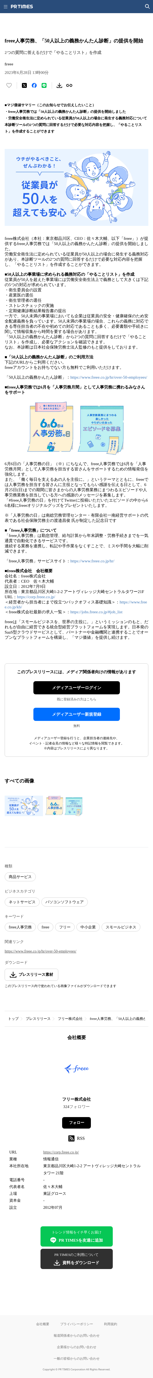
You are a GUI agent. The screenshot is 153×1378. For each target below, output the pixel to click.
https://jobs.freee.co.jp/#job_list (96, 612)
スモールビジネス (121, 927)
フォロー (76, 1123)
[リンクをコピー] (69, 85)
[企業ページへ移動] (76, 1070)
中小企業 (88, 927)
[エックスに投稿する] (24, 85)
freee (45, 927)
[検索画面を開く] (147, 6)
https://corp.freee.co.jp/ (36, 597)
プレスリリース (38, 1019)
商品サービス (20, 877)
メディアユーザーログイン (76, 688)
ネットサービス (22, 902)
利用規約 (110, 1324)
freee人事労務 (20, 927)
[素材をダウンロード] (59, 85)
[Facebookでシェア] (34, 85)
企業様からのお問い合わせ (76, 1347)
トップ (13, 1019)
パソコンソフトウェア (64, 902)
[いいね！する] (9, 85)
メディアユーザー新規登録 (76, 714)
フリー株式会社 (70, 1019)
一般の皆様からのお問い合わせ (77, 1358)
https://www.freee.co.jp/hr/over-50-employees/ (108, 377)
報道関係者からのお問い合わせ (77, 1335)
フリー (65, 927)
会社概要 (42, 1324)
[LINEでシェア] (44, 85)
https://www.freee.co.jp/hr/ (92, 561)
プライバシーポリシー (76, 1324)
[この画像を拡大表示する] (24, 806)
